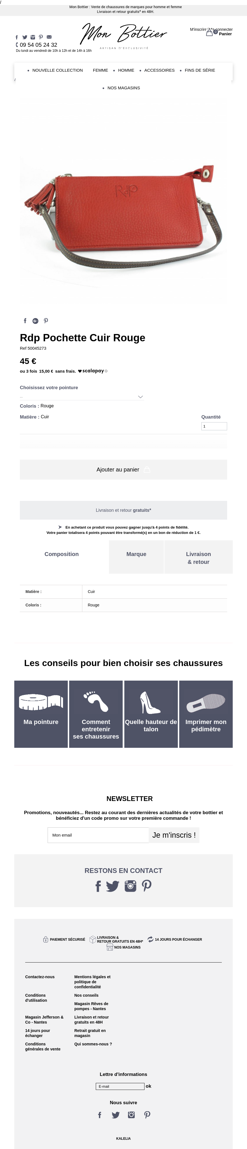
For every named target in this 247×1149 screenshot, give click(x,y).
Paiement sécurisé (67, 940)
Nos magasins (127, 947)
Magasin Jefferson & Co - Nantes (44, 1019)
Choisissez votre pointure (50, 387)
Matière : (30, 417)
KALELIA (123, 1139)
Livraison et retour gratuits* (119, 11)
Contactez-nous (40, 977)
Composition (62, 554)
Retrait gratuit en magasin (90, 1033)
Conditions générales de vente (42, 1046)
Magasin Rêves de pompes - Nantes (91, 1006)
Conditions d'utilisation (36, 998)
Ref (24, 348)
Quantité (211, 417)
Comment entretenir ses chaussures (96, 729)
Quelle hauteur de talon (151, 725)
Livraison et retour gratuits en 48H (91, 1019)
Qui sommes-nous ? (93, 1044)
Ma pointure (41, 721)
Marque (136, 554)
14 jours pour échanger (178, 940)
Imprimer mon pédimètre (206, 725)
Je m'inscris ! (174, 835)
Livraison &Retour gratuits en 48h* (120, 940)
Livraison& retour (198, 558)
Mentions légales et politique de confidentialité (92, 982)
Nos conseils (86, 995)
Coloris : (30, 406)
